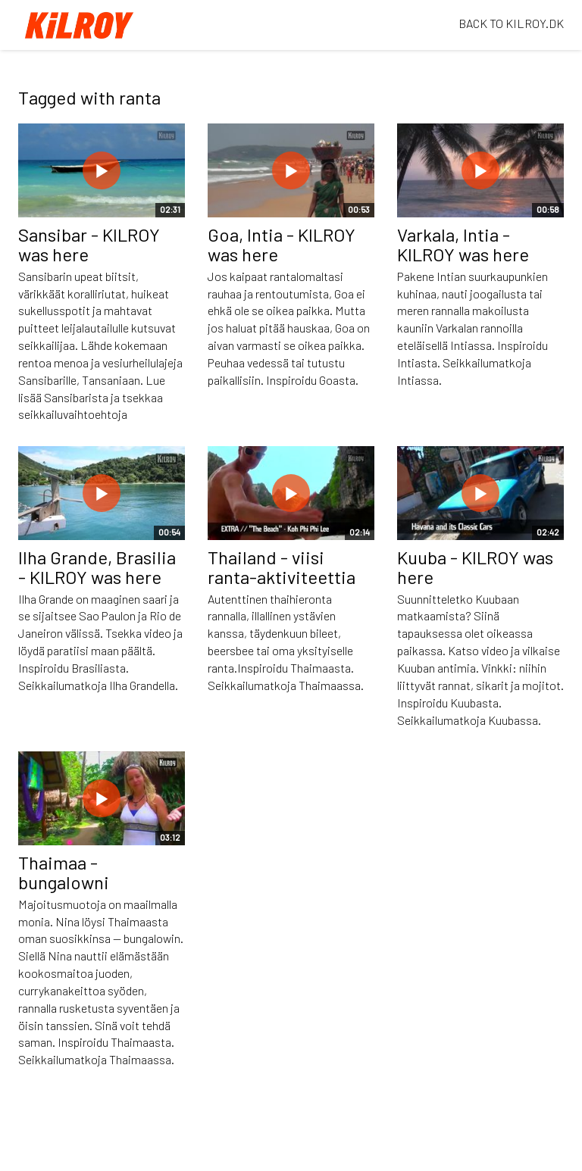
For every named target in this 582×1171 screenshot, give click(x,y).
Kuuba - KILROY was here (475, 567)
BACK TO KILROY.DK (511, 23)
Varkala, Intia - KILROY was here (463, 244)
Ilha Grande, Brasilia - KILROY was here (97, 567)
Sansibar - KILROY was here (89, 244)
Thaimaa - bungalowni (63, 872)
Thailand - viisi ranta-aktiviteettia (281, 567)
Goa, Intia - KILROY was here (281, 244)
